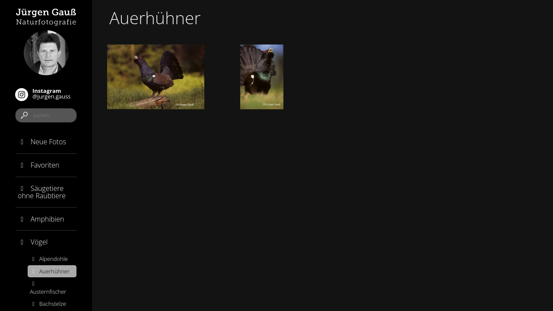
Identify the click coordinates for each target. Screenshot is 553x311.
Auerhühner (50, 271)
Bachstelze (48, 304)
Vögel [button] (33, 242)
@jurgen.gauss (42, 94)
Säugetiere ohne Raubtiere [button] (42, 192)
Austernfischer (48, 288)
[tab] (46, 142)
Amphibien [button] (41, 219)
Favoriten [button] (38, 165)
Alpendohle (49, 259)
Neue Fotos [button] (42, 141)
